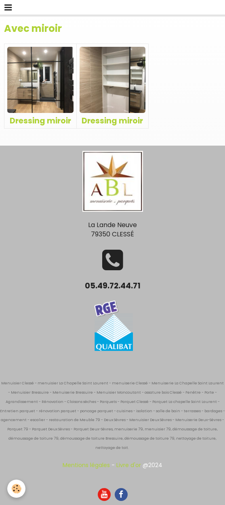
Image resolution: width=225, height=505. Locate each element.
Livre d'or (128, 465)
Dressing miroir (40, 120)
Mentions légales (86, 465)
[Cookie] (16, 489)
